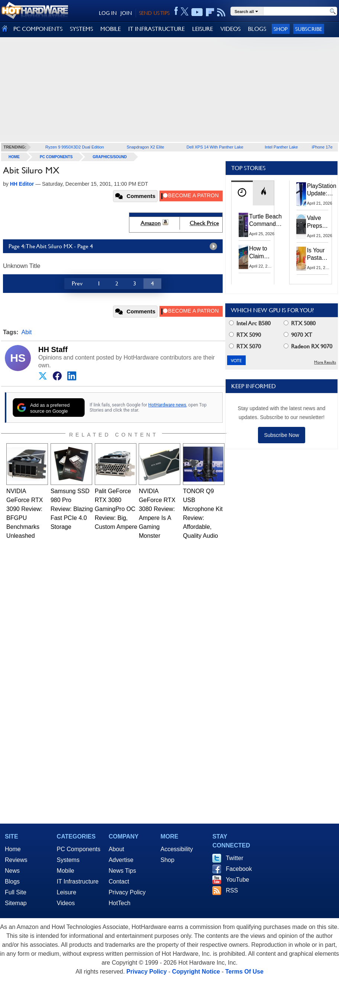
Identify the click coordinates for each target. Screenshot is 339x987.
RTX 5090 (245, 334)
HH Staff (53, 349)
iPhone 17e (322, 147)
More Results (325, 362)
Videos (66, 903)
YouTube (237, 879)
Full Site (15, 892)
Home (13, 849)
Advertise (121, 860)
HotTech (119, 903)
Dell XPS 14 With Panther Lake (215, 147)
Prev (77, 283)
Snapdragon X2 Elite (145, 147)
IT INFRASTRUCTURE (156, 28)
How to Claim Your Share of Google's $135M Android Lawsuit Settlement (263, 252)
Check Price (204, 223)
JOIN (126, 13)
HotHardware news (167, 405)
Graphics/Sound (110, 157)
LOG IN (108, 13)
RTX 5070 (245, 346)
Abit (27, 332)
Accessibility (177, 849)
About (116, 849)
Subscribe (308, 29)
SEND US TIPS (154, 13)
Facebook (239, 869)
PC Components (56, 157)
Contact (119, 881)
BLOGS (257, 28)
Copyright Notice (196, 971)
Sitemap (16, 903)
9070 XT (298, 334)
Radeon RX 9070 (308, 346)
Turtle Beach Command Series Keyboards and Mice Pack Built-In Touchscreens (267, 220)
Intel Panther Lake (281, 147)
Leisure (66, 892)
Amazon (151, 223)
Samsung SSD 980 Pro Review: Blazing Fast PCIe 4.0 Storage (72, 509)
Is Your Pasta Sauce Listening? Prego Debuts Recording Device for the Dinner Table (320, 254)
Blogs (12, 881)
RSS (232, 890)
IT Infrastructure (78, 881)
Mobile (65, 871)
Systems (68, 860)
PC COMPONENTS (37, 28)
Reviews (16, 860)
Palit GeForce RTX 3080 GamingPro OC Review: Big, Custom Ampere (116, 509)
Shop (281, 29)
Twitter (234, 858)
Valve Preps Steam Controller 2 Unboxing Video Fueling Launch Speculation (322, 222)
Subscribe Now (281, 435)
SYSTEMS (81, 28)
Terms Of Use (244, 971)
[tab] (242, 193)
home (14, 157)
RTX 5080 (300, 323)
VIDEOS (230, 28)
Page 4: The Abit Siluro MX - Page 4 (115, 246)
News (12, 871)
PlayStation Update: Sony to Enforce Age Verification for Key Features (321, 190)
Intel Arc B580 (250, 323)
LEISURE (202, 28)
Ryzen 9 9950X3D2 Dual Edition (74, 147)
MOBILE (110, 28)
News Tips (122, 871)
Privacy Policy (127, 892)
